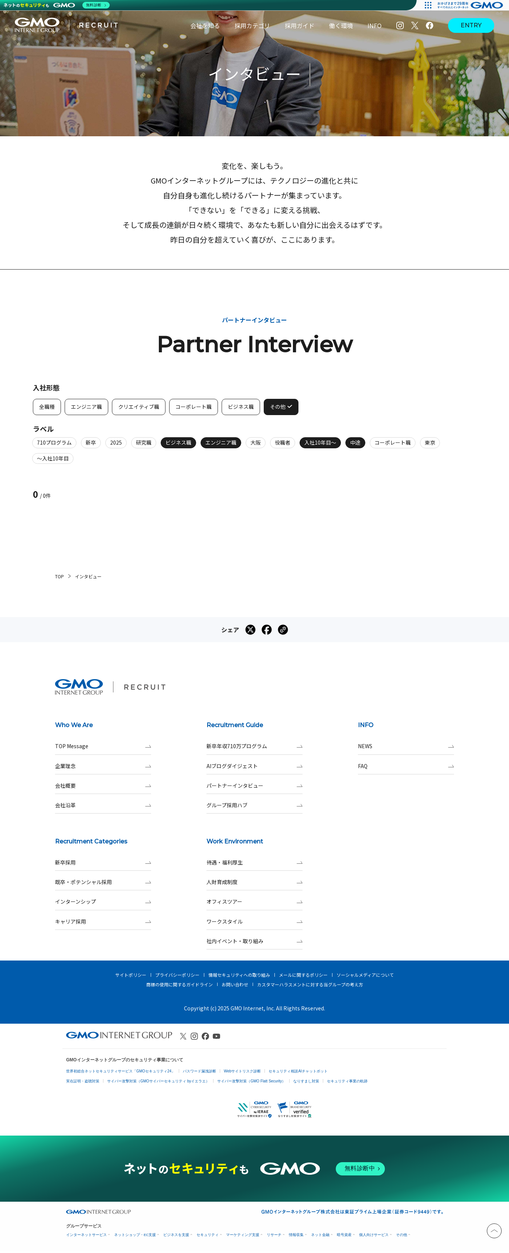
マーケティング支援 (242, 1235)
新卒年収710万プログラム (254, 746)
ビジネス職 (178, 446)
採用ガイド (299, 25)
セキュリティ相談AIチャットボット (298, 1071)
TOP (59, 576)
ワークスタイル (254, 921)
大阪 (255, 446)
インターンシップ (103, 901)
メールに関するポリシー (303, 975)
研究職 (143, 446)
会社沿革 (103, 805)
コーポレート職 (393, 446)
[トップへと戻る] (494, 1230)
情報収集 (296, 1235)
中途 (355, 446)
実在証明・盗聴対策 (82, 1081)
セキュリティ (208, 1235)
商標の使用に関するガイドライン (179, 984)
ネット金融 (320, 1235)
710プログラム (54, 446)
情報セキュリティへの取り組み (239, 975)
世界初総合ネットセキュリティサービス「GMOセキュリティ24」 (120, 1071)
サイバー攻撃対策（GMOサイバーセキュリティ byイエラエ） (158, 1081)
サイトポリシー (130, 975)
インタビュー (88, 576)
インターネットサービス (86, 1235)
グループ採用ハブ (254, 805)
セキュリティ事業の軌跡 (347, 1081)
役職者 (282, 446)
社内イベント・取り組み (254, 941)
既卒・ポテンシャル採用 (103, 882)
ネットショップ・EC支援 (135, 1235)
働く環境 (341, 25)
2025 (116, 446)
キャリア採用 (103, 921)
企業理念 (103, 766)
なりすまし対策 (306, 1081)
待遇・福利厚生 (254, 862)
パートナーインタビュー (254, 785)
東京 (430, 446)
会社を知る (205, 25)
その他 (401, 1235)
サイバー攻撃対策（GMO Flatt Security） (251, 1081)
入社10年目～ (320, 446)
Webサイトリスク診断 (242, 1071)
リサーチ (274, 1235)
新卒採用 (103, 862)
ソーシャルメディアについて (365, 975)
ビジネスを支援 (176, 1235)
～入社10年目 (53, 461)
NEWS (406, 746)
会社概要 (103, 785)
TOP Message (103, 746)
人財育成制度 (254, 882)
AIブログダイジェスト (254, 766)
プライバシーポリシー (177, 975)
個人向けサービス (374, 1235)
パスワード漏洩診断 (199, 1071)
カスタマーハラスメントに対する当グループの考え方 (310, 984)
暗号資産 (344, 1235)
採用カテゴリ (252, 25)
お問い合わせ (235, 984)
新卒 (91, 446)
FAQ (406, 766)
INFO (375, 25)
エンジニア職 (220, 446)
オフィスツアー (254, 901)
